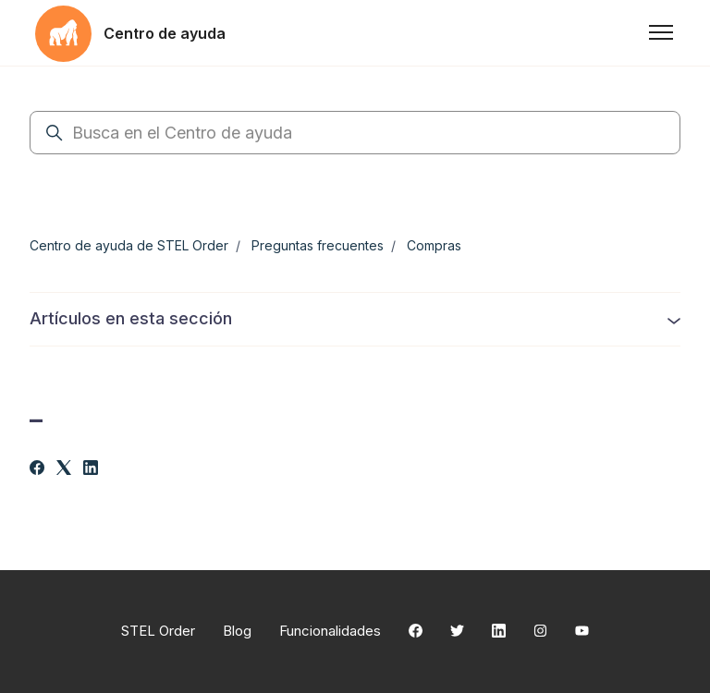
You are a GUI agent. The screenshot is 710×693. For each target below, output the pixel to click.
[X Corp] (63, 469)
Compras (434, 245)
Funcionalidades (330, 630)
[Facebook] (37, 469)
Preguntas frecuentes (317, 245)
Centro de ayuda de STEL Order (129, 245)
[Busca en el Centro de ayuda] (355, 132)
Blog (237, 630)
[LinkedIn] (90, 469)
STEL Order (158, 630)
